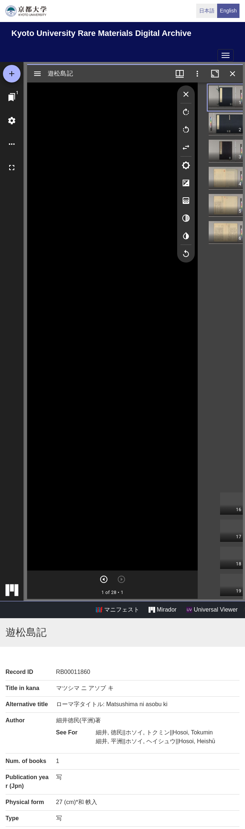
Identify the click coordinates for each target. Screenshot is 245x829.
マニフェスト (117, 609)
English (228, 11)
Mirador (162, 609)
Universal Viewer (212, 609)
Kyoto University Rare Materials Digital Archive (101, 33)
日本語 (207, 11)
